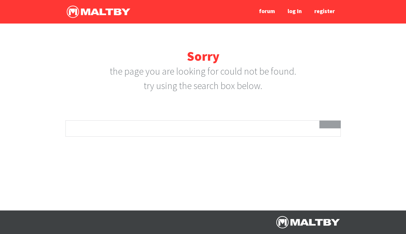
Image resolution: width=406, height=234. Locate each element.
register (324, 11)
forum (267, 11)
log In (295, 11)
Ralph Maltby (98, 11)
